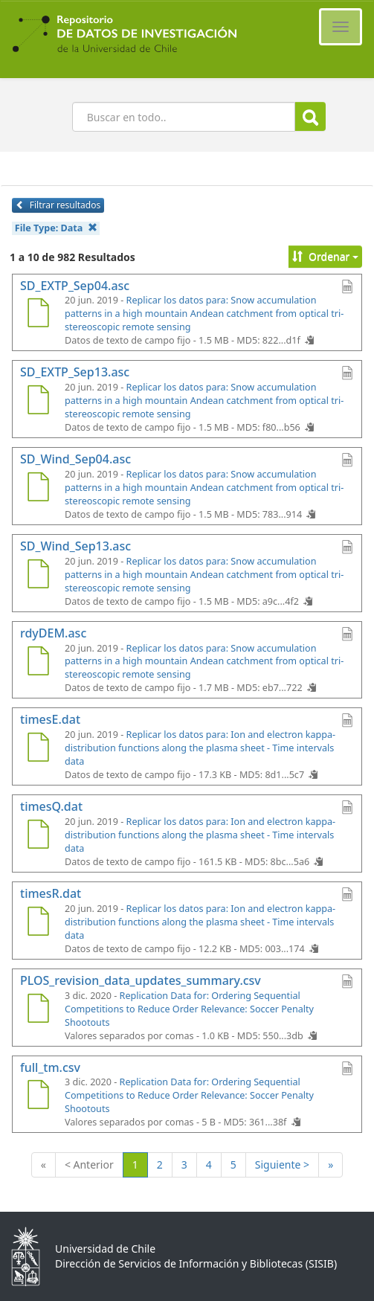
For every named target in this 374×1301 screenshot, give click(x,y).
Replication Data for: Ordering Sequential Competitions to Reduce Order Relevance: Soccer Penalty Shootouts (189, 1009)
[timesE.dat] (38, 749)
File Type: (56, 228)
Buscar (310, 117)
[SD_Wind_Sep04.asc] (38, 489)
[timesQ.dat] (38, 836)
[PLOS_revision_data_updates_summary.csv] (38, 1010)
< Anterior (89, 1164)
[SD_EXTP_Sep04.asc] (38, 315)
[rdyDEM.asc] (38, 663)
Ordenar (325, 256)
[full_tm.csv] (38, 1096)
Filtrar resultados (58, 205)
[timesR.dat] (38, 923)
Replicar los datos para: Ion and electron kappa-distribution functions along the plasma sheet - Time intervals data (200, 748)
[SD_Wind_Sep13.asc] (38, 576)
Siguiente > (282, 1164)
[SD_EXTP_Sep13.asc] (38, 402)
